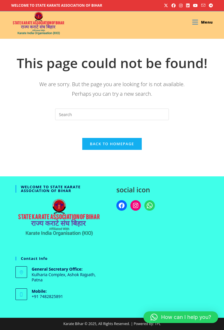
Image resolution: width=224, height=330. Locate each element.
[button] (181, 317)
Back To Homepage (112, 143)
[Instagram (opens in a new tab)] (180, 5)
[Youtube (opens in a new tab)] (195, 5)
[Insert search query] (112, 114)
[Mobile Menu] (202, 22)
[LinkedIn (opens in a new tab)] (187, 5)
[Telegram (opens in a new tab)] (210, 5)
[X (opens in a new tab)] (166, 5)
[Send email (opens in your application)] (203, 5)
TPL (158, 323)
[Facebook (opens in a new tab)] (173, 5)
